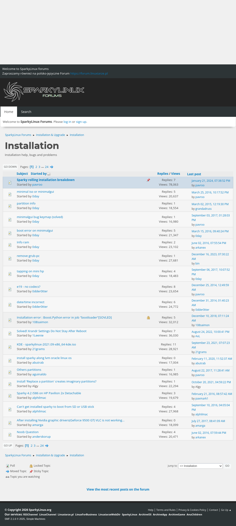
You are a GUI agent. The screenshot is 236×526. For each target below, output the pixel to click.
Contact (213, 510)
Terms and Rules (166, 510)
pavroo (37, 184)
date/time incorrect (30, 302)
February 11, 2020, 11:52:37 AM (212, 359)
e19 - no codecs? (28, 287)
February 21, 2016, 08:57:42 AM (212, 394)
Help (150, 510)
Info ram (23, 242)
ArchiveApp (160, 514)
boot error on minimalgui (35, 230)
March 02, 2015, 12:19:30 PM (210, 204)
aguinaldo (39, 374)
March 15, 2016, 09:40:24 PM (210, 231)
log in (67, 122)
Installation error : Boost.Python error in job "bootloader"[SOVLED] (64, 317)
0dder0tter (40, 291)
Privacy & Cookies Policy (192, 510)
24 (46, 167)
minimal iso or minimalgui (35, 192)
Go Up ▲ (226, 510)
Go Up (8, 445)
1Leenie (38, 335)
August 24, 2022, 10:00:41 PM (210, 332)
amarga (37, 425)
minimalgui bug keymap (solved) (40, 217)
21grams (38, 349)
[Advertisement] (118, 32)
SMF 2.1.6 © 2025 (15, 518)
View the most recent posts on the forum (118, 489)
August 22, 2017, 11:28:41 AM (210, 370)
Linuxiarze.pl (66, 514)
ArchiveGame (176, 514)
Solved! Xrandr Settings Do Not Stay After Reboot (51, 331)
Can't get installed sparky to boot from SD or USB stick (55, 407)
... (43, 167)
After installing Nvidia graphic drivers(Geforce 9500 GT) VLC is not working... (70, 420)
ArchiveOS (145, 514)
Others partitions (29, 370)
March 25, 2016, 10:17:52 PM (210, 192)
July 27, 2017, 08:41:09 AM (208, 421)
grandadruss (203, 209)
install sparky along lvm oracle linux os (44, 358)
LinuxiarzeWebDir (109, 514)
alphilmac (39, 398)
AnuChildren (194, 514)
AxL (197, 336)
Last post (194, 174)
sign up (81, 122)
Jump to (172, 465)
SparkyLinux (129, 514)
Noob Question (27, 432)
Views (175, 174)
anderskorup (41, 436)
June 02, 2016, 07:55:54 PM (209, 243)
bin (197, 263)
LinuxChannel (47, 514)
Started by (41, 174)
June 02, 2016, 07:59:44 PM (209, 433)
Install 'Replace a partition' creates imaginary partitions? (56, 381)
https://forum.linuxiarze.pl (89, 73)
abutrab (38, 362)
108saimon (40, 322)
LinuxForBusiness (86, 514)
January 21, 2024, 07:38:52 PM (211, 181)
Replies (162, 174)
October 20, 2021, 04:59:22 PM (211, 382)
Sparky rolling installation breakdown (46, 180)
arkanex (200, 248)
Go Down (10, 166)
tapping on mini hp (30, 271)
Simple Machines (35, 518)
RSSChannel (30, 514)
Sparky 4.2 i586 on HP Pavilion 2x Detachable (49, 393)
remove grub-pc (28, 256)
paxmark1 (201, 398)
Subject (22, 174)
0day (35, 196)
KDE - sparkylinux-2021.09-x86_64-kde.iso (46, 344)
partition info (26, 203)
